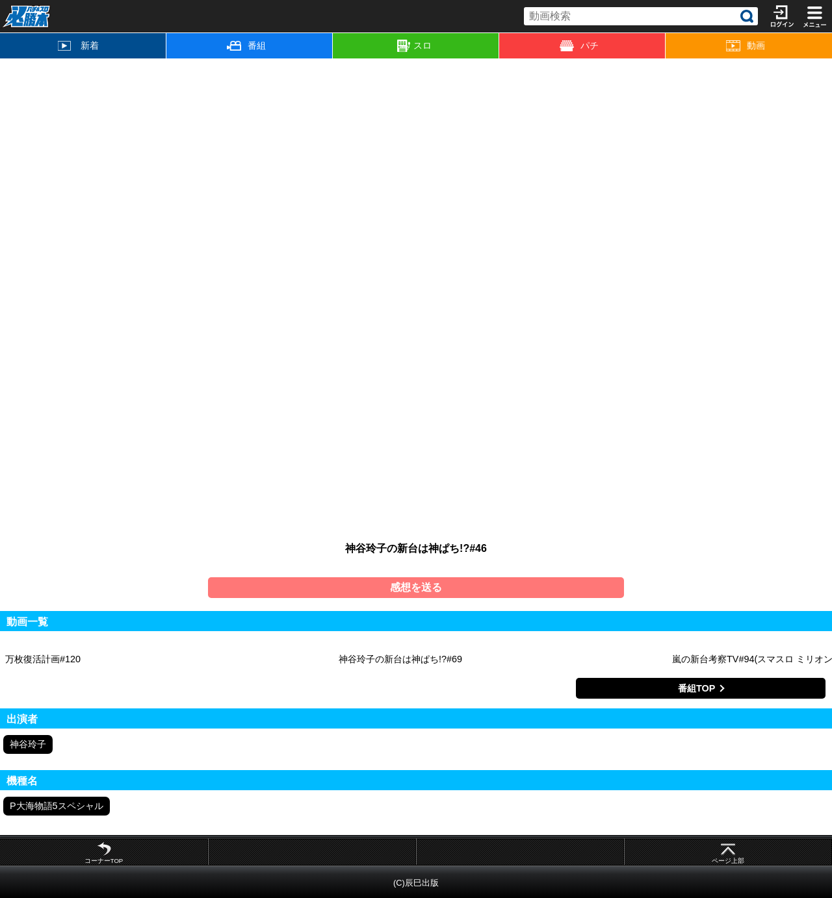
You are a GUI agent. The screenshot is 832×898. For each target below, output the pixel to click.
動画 (745, 45)
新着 (78, 45)
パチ (579, 45)
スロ (414, 46)
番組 (246, 45)
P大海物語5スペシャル (56, 806)
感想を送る (416, 587)
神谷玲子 (28, 744)
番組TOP (696, 688)
